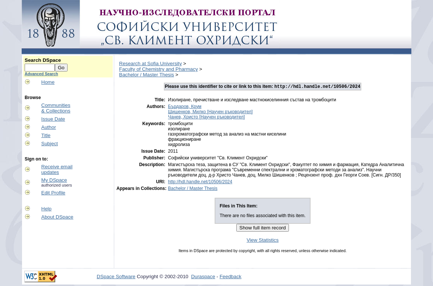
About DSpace (57, 217)
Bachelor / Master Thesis (146, 74)
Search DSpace (43, 60)
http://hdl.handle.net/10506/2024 (200, 182)
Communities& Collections (56, 108)
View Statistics (263, 241)
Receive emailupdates (57, 169)
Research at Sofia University (150, 63)
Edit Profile (53, 193)
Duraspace (203, 277)
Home (48, 82)
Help (46, 209)
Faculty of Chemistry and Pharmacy (158, 69)
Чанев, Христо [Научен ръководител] (206, 117)
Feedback (230, 277)
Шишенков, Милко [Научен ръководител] (210, 112)
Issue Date (53, 119)
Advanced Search (41, 74)
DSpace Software (116, 277)
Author (48, 127)
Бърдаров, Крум (184, 107)
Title (46, 135)
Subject (49, 143)
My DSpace (54, 180)
